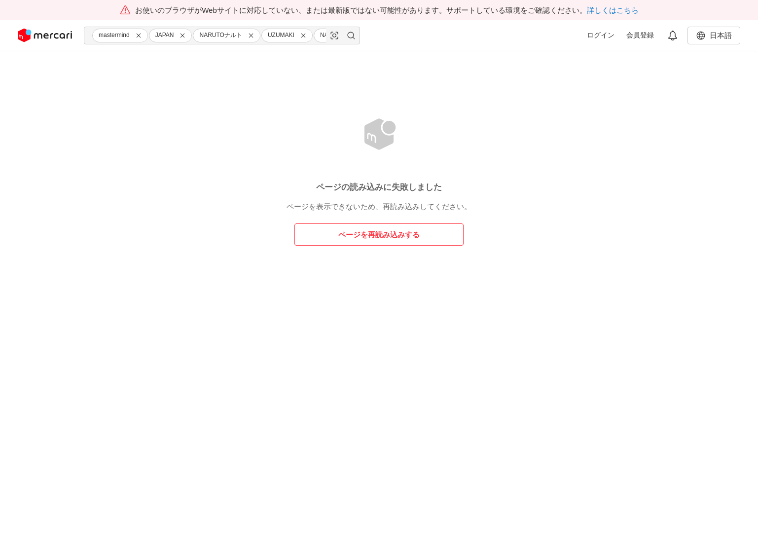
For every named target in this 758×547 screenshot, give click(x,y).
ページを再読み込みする (379, 234)
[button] (140, 35)
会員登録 (640, 35)
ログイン (600, 35)
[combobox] (222, 35)
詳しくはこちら (613, 10)
